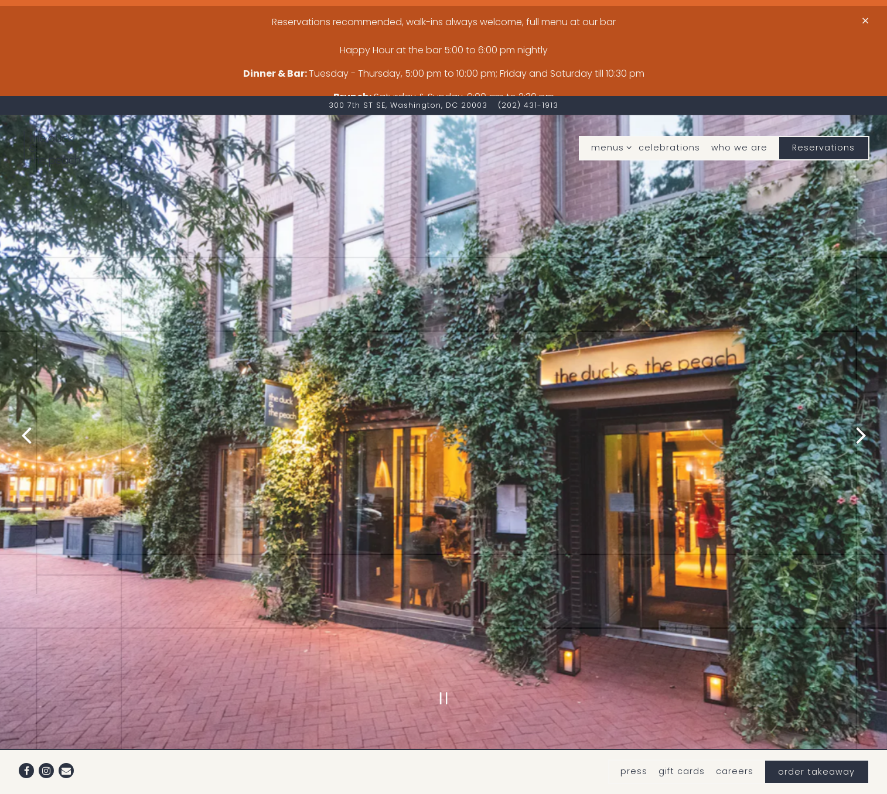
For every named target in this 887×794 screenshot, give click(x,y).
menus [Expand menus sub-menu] (609, 108)
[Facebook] (26, 760)
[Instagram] (46, 760)
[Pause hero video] (444, 613)
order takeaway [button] (816, 762)
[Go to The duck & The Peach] (408, 67)
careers (734, 761)
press (633, 761)
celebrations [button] (669, 109)
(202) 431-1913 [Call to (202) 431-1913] (528, 67)
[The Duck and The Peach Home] (82, 109)
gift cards (682, 761)
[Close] (865, 21)
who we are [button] (739, 109)
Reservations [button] (823, 109)
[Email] (66, 760)
